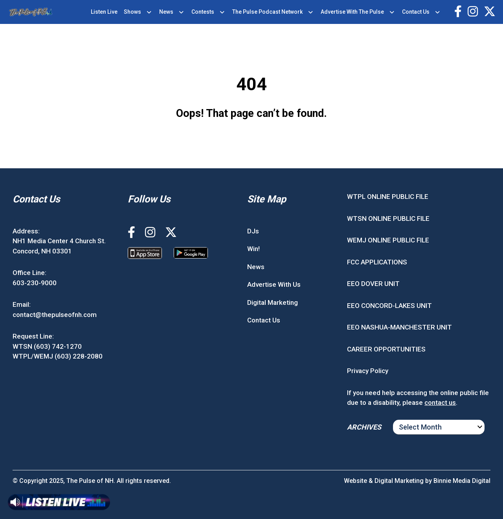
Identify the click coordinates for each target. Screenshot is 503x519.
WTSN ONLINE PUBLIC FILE (388, 218)
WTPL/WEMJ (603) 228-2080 (58, 356)
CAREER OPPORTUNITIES (386, 349)
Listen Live (104, 12)
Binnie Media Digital (461, 480)
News (166, 12)
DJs (253, 231)
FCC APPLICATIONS (377, 262)
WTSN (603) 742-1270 (47, 346)
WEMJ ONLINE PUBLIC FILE (388, 240)
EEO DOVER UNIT (373, 284)
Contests (202, 12)
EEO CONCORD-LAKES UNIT (389, 306)
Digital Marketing (272, 302)
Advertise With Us (274, 284)
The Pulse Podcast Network (267, 12)
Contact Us (416, 12)
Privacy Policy (367, 371)
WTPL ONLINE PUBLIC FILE (387, 196)
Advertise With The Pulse (352, 12)
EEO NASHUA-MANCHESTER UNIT (399, 327)
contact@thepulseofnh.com (55, 315)
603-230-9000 (35, 283)
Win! (253, 249)
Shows (132, 12)
